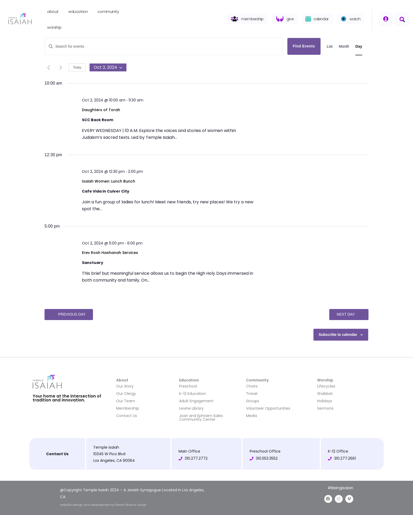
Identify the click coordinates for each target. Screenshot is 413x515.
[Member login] (386, 19)
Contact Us (126, 415)
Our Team (125, 401)
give (290, 19)
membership (252, 19)
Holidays (324, 401)
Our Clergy (126, 393)
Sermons (325, 408)
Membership (127, 408)
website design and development (85, 505)
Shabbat (325, 393)
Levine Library (191, 408)
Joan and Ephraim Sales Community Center (201, 417)
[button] (402, 19)
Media (251, 415)
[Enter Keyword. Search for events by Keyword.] (164, 46)
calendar (321, 19)
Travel (251, 393)
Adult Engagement (196, 401)
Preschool (188, 386)
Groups (252, 401)
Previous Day (69, 314)
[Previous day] (49, 67)
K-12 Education (192, 393)
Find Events (304, 46)
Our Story (125, 386)
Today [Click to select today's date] (77, 67)
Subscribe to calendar (338, 334)
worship (56, 28)
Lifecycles (326, 386)
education (80, 12)
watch (355, 19)
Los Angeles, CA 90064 (114, 460)
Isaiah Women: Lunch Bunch (108, 181)
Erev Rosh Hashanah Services (110, 252)
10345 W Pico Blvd (109, 454)
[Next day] (61, 67)
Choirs (252, 386)
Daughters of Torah (101, 109)
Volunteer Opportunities (268, 408)
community (110, 12)
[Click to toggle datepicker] (108, 67)
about (55, 12)
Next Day (349, 314)
